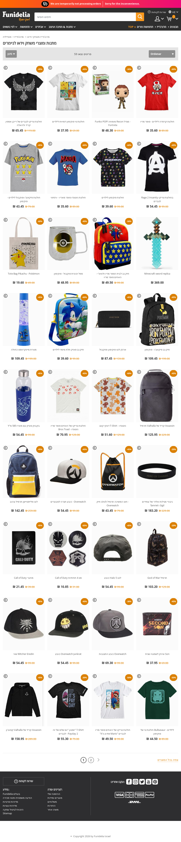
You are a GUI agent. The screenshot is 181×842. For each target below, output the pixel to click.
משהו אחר (53, 809)
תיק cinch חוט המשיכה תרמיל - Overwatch (113, 503)
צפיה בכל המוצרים (168, 760)
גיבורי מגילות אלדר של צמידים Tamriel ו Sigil (157, 503)
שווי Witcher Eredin (23, 654)
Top (130, 27)
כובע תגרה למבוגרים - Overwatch (68, 501)
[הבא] (98, 760)
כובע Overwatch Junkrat (68, 654)
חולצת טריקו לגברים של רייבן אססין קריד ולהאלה (24, 123)
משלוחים (52, 801)
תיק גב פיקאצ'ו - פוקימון (157, 349)
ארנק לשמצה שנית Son (157, 654)
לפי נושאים (8, 27)
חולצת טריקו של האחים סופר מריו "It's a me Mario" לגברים (112, 731)
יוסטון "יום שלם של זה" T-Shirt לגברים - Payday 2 (68, 731)
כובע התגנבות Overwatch (112, 654)
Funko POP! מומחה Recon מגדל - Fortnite (112, 123)
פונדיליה (7, 36)
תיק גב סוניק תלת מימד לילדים (68, 349)
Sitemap (7, 813)
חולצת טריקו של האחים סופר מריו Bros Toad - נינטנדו (68, 427)
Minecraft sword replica (157, 273)
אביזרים (39, 27)
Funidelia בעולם (11, 794)
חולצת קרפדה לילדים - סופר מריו (157, 121)
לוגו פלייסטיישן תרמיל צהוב (24, 501)
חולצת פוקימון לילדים (113, 197)
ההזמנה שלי (54, 794)
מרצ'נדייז (19, 36)
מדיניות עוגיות (10, 805)
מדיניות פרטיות (10, 801)
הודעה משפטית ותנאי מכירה (17, 797)
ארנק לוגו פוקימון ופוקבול (112, 349)
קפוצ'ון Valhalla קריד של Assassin (23, 730)
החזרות (52, 805)
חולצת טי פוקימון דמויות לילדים (68, 121)
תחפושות (25, 27)
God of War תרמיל (157, 577)
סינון (9, 54)
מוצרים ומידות (55, 797)
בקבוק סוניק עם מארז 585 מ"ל (24, 425)
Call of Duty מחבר (23, 577)
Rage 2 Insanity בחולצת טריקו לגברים (157, 199)
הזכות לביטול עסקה (13, 809)
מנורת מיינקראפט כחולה (24, 349)
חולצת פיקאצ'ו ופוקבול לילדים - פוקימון (23, 199)
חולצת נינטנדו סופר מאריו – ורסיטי (68, 197)
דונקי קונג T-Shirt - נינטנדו (112, 425)
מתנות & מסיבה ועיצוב (61, 27)
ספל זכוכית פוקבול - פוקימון (68, 273)
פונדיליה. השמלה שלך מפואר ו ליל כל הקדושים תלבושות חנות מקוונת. (16, 16)
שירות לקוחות (23, 781)
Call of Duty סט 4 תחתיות (68, 577)
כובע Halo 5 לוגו (112, 577)
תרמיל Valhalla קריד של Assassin (157, 425)
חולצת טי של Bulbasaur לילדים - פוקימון (157, 731)
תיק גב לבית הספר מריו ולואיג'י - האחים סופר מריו (112, 275)
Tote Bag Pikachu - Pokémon (24, 273)
